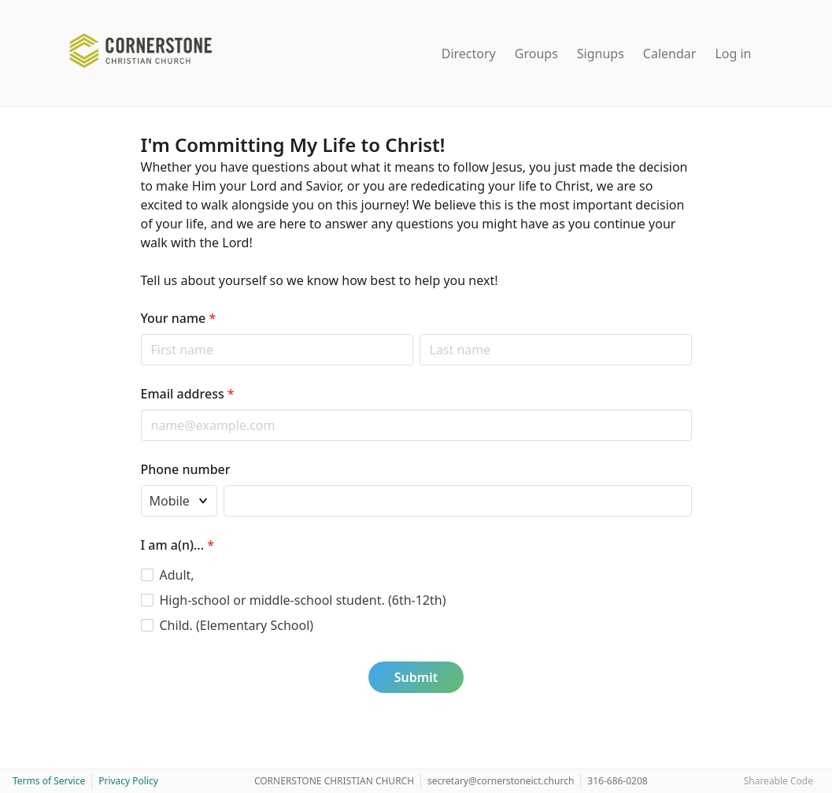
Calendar (670, 53)
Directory (469, 53)
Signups (600, 53)
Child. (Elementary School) (237, 625)
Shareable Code (778, 780)
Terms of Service (49, 780)
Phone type (140, 484)
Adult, (177, 575)
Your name (178, 318)
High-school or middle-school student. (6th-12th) (303, 600)
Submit (416, 677)
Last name (419, 333)
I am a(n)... (177, 545)
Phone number (186, 469)
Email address (188, 393)
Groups (536, 53)
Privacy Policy (128, 780)
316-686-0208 (617, 780)
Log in (733, 53)
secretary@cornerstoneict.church (500, 780)
